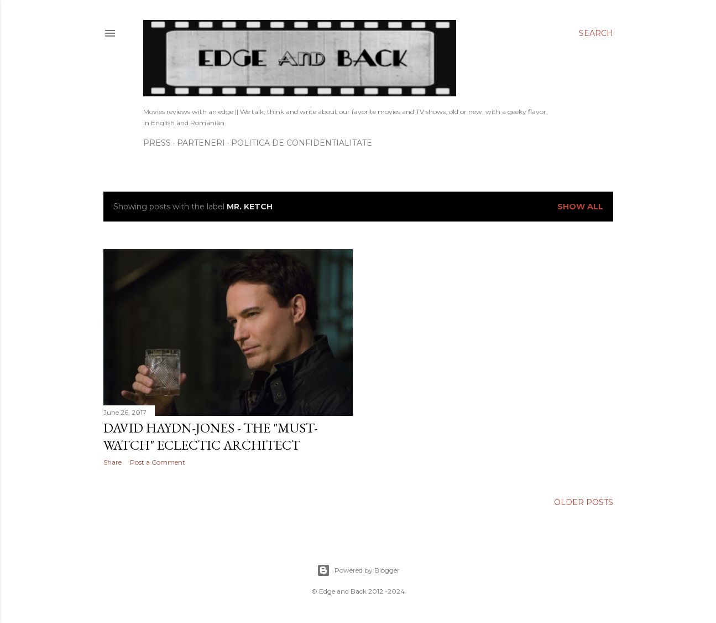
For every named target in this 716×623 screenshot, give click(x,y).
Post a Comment (157, 462)
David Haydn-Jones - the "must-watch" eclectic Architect (210, 436)
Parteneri (201, 143)
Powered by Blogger (358, 570)
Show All (580, 207)
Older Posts (583, 502)
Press (157, 143)
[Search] (596, 33)
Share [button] (112, 462)
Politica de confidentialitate (301, 143)
